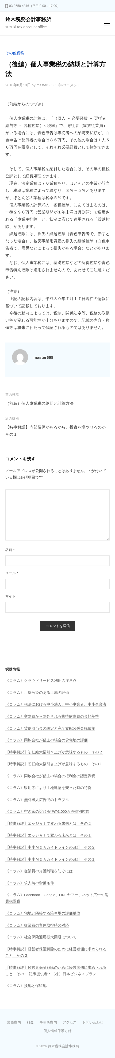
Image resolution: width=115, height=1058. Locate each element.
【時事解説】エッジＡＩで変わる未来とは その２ (48, 824)
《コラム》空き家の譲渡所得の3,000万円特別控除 (47, 812)
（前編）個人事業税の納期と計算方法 (39, 403)
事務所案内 (48, 1022)
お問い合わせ (92, 1022)
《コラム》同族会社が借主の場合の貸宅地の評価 (46, 740)
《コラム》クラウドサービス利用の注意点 (40, 681)
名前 (10, 550)
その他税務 (14, 53)
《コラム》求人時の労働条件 (29, 883)
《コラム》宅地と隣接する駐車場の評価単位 (42, 913)
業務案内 (14, 1022)
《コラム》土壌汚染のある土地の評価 (37, 693)
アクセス (69, 1022)
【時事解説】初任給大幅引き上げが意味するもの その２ (54, 752)
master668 (44, 85)
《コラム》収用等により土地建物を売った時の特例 (48, 788)
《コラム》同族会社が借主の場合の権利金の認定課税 (50, 776)
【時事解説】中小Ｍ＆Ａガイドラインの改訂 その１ (50, 859)
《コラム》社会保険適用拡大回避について (40, 937)
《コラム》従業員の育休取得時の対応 (37, 925)
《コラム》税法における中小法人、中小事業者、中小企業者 (55, 704)
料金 (30, 1022)
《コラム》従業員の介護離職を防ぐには (39, 871)
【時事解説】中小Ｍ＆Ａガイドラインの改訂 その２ (50, 847)
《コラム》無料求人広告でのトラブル (37, 800)
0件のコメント (68, 85)
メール (11, 573)
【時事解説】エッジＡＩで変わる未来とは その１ (48, 835)
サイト (10, 596)
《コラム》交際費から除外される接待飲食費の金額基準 (52, 716)
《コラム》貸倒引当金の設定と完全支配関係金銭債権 (50, 728)
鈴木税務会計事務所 (28, 19)
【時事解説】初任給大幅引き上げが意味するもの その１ (54, 764)
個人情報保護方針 (57, 1031)
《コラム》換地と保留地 (26, 986)
